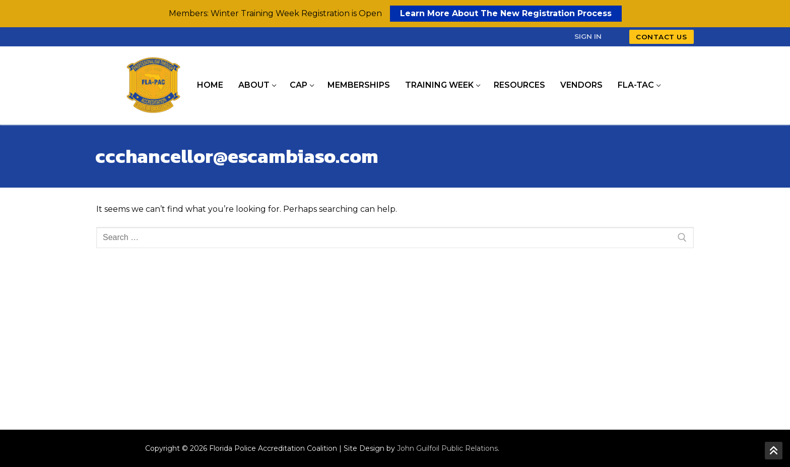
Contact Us (661, 37)
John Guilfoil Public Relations (447, 448)
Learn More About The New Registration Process (506, 13)
